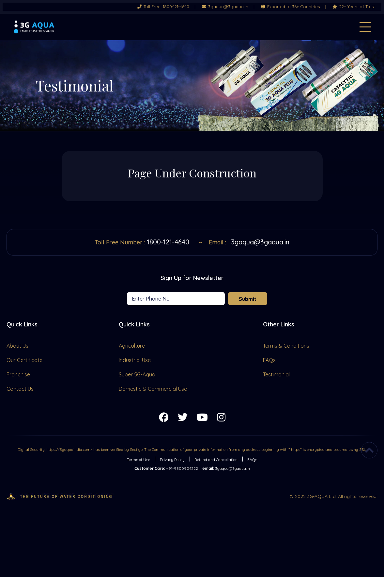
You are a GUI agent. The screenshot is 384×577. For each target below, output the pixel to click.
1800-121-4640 (168, 242)
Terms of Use (138, 459)
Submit (247, 299)
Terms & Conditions (286, 345)
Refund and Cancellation (216, 459)
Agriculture (132, 345)
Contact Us (20, 389)
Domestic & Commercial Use (153, 389)
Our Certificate (24, 360)
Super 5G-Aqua (137, 374)
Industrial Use (135, 360)
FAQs (269, 360)
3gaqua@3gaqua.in (225, 7)
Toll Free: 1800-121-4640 (163, 7)
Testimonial (276, 374)
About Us (17, 345)
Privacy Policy (172, 459)
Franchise (18, 374)
